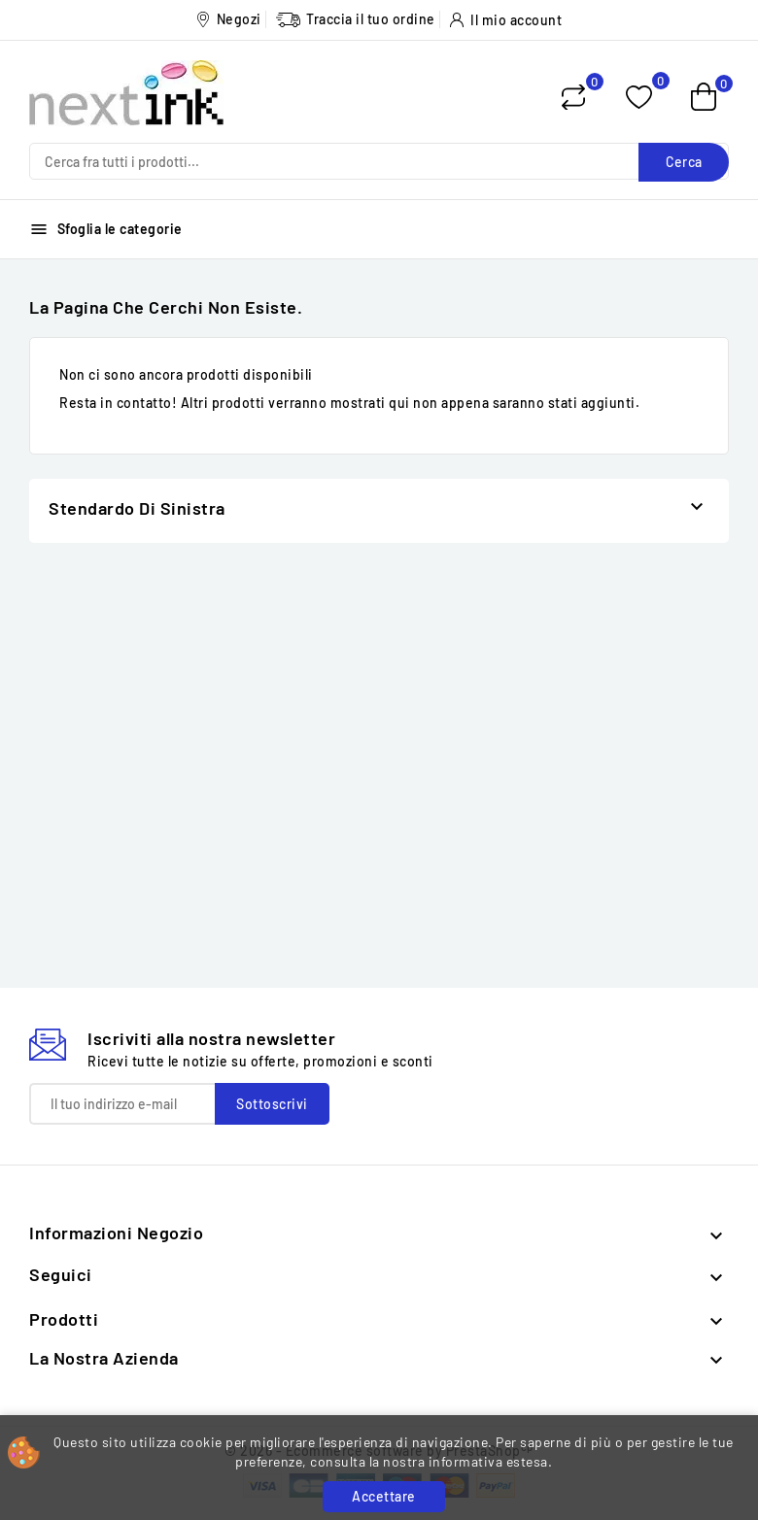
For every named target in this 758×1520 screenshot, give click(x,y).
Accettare (384, 1496)
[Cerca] (379, 161)
